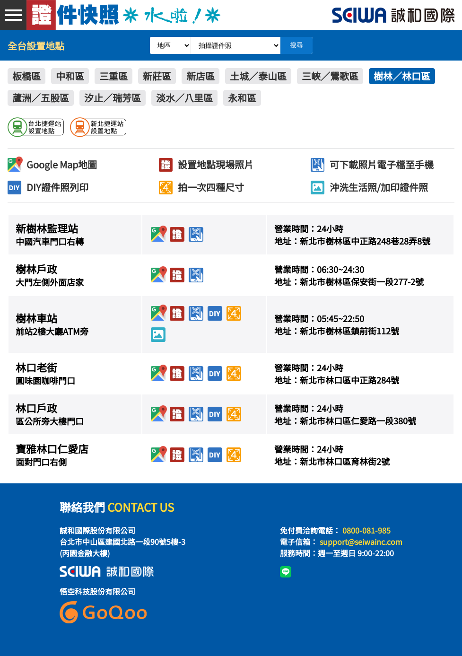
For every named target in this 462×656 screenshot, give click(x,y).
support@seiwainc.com (361, 541)
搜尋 (296, 45)
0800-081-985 (366, 530)
